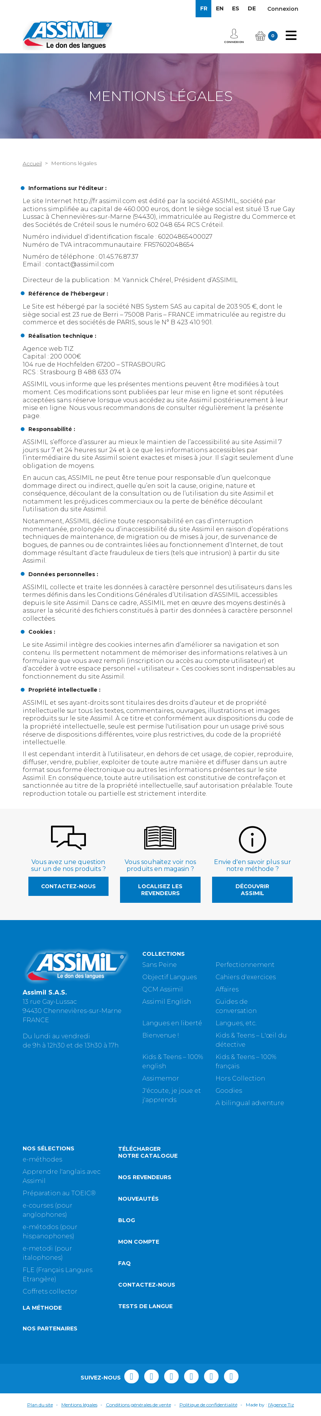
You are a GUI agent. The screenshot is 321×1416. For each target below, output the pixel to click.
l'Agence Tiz (281, 1405)
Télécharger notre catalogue (148, 1152)
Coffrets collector (50, 1291)
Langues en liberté (172, 1023)
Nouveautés (138, 1198)
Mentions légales (79, 1405)
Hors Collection (240, 1078)
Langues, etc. (236, 1023)
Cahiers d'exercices (246, 977)
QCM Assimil (162, 989)
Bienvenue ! (160, 1035)
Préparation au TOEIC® (59, 1193)
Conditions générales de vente (138, 1405)
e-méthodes (42, 1159)
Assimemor (160, 1078)
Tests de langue (145, 1306)
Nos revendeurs (144, 1177)
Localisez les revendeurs (160, 889)
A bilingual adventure (250, 1103)
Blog (126, 1220)
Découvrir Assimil (252, 889)
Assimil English (166, 1001)
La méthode (42, 1307)
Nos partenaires (50, 1328)
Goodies (229, 1090)
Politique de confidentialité (208, 1405)
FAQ (124, 1263)
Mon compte (138, 1241)
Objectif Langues (169, 977)
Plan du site (40, 1405)
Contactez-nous (68, 886)
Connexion (282, 8)
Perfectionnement (245, 964)
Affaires (227, 989)
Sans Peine (159, 964)
